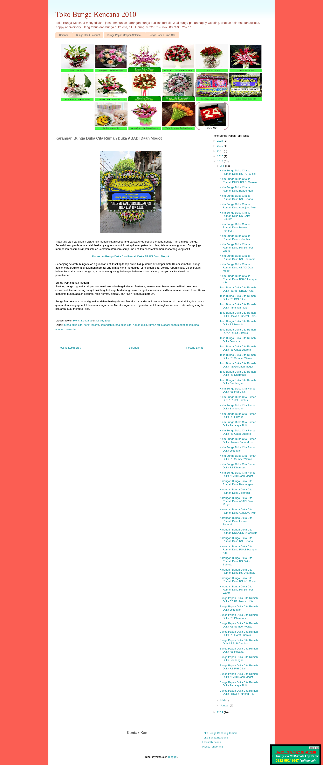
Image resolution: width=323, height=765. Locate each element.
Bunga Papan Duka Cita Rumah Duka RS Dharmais (239, 616)
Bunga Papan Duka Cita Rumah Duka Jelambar (239, 608)
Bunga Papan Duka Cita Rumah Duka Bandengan (239, 658)
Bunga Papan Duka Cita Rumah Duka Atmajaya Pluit (239, 684)
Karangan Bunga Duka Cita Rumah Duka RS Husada (236, 539)
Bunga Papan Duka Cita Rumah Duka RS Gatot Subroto (239, 633)
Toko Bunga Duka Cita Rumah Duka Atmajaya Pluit (238, 306)
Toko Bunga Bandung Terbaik (219, 733)
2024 (220, 140)
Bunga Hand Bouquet (88, 35)
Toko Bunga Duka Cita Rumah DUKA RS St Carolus (238, 331)
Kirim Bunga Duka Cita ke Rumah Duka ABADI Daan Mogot (237, 267)
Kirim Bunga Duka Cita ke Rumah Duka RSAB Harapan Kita (238, 279)
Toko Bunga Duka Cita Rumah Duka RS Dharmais (238, 373)
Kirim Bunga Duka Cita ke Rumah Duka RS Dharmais (237, 257)
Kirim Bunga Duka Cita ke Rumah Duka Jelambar (235, 237)
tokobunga (192, 324)
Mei (223, 700)
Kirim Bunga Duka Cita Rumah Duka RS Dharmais (238, 466)
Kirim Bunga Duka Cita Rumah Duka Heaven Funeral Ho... (238, 440)
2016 (220, 156)
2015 (220, 161)
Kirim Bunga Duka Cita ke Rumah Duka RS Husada (236, 197)
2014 (220, 712)
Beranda (63, 35)
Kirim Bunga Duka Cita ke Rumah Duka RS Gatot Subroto (235, 216)
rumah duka (140, 324)
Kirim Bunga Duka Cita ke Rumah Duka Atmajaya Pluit (238, 206)
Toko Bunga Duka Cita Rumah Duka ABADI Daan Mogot (238, 365)
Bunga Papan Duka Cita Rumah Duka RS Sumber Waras (239, 625)
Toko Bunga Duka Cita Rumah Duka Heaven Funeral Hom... (238, 314)
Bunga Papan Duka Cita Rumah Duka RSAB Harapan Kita (239, 599)
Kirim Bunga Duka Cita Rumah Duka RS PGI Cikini (238, 390)
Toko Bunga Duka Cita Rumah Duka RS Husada (238, 323)
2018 (220, 151)
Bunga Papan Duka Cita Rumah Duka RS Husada (239, 650)
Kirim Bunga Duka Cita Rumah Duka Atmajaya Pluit (238, 424)
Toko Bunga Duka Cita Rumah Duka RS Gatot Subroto (238, 348)
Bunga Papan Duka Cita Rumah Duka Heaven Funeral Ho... (239, 692)
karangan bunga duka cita (116, 324)
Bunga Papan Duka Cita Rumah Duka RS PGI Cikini (239, 667)
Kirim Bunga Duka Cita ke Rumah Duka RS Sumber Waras (236, 247)
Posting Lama (194, 347)
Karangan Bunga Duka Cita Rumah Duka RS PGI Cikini (237, 580)
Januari (225, 705)
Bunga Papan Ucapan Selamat (124, 35)
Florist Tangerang (212, 746)
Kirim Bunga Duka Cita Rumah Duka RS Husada (238, 415)
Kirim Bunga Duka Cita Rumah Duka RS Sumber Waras (238, 457)
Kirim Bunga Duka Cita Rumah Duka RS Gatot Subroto (238, 432)
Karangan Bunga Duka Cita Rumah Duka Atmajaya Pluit (238, 511)
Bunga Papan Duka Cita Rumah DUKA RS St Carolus (239, 642)
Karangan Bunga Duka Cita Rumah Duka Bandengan (236, 483)
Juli (222, 166)
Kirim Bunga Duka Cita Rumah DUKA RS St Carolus (238, 398)
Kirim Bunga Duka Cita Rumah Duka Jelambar (238, 449)
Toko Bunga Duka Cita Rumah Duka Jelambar (238, 339)
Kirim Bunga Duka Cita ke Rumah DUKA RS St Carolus (238, 180)
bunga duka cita (72, 324)
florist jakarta (91, 324)
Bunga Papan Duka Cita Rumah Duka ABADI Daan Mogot (239, 675)
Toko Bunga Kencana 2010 (95, 14)
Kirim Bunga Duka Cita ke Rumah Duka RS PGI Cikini (237, 172)
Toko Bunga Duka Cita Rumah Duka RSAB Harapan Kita (238, 289)
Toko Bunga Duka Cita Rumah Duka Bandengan (238, 382)
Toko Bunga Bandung (215, 737)
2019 (220, 145)
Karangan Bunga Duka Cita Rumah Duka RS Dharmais (237, 571)
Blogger (172, 756)
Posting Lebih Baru (70, 347)
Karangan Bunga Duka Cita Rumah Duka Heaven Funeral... (236, 521)
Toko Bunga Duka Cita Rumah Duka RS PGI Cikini (238, 297)
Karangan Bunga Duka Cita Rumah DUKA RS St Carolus (238, 531)
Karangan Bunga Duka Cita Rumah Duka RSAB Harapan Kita (238, 549)
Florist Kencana (211, 742)
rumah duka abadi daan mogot (167, 324)
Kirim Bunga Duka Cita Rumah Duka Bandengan (238, 407)
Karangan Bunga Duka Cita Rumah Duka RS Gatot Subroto (236, 561)
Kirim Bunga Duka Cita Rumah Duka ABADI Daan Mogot (238, 474)
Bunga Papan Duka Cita (162, 35)
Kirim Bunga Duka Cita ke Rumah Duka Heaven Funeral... (235, 227)
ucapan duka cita (65, 329)
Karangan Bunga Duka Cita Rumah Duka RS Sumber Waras (236, 589)
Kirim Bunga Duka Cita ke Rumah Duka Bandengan (236, 189)
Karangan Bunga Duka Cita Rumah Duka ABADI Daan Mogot (237, 501)
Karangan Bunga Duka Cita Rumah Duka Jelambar (236, 491)
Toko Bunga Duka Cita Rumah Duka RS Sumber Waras (238, 356)
